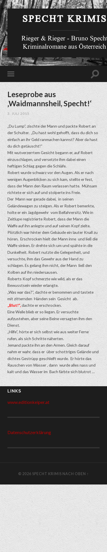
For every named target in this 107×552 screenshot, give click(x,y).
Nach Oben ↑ (75, 473)
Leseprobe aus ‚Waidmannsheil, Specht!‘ (49, 99)
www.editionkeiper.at (28, 402)
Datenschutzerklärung (29, 432)
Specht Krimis (64, 20)
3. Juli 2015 (18, 113)
